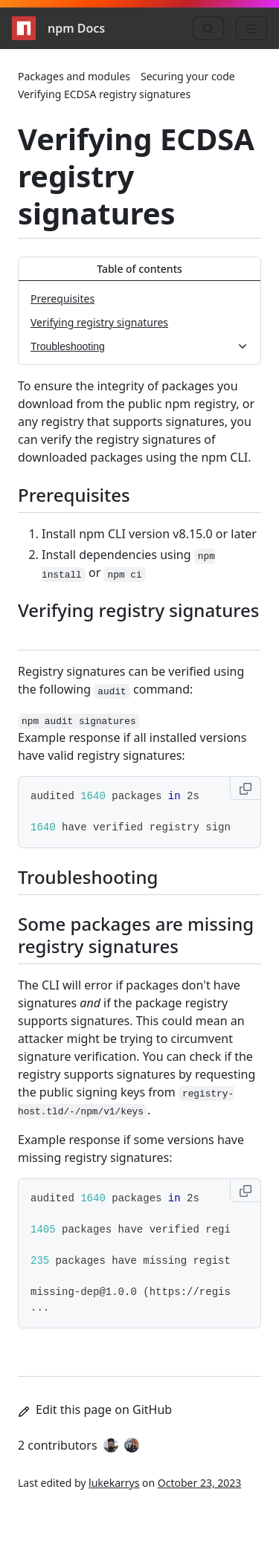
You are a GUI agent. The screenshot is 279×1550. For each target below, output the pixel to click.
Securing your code (188, 76)
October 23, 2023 (200, 1483)
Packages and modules (74, 76)
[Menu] (251, 28)
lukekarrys (114, 1483)
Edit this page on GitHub (95, 1409)
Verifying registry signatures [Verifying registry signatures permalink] (138, 619)
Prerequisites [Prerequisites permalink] (83, 494)
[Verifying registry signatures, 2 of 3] (139, 323)
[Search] (208, 28)
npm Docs (58, 28)
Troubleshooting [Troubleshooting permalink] (97, 877)
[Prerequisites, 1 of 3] (139, 299)
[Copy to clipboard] (245, 788)
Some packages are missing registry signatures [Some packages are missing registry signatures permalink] (136, 934)
